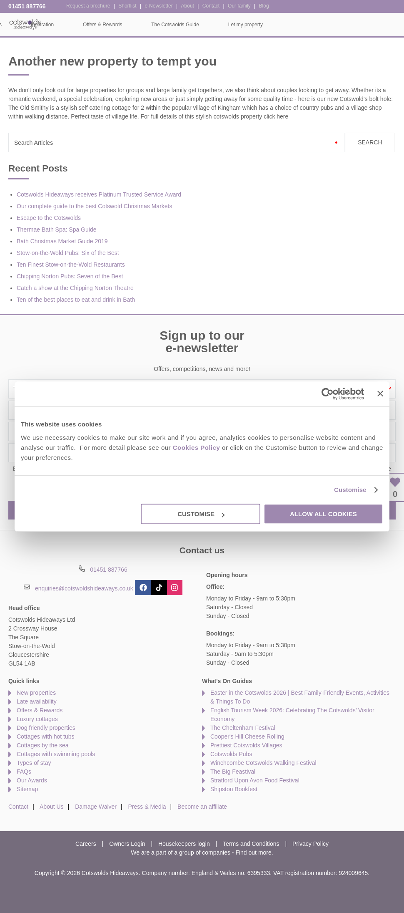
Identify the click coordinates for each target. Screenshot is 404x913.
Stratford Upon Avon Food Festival (254, 780)
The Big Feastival (232, 771)
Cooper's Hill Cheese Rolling (247, 736)
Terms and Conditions (251, 843)
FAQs (24, 771)
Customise (350, 489)
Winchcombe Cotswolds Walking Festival (263, 762)
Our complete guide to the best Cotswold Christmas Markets (94, 206)
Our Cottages (113, 25)
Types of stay (34, 762)
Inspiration (168, 25)
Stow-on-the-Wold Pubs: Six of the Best (68, 253)
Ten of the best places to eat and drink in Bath (76, 299)
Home (63, 25)
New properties (36, 692)
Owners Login (127, 843)
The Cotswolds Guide (302, 25)
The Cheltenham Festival (242, 727)
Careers (85, 843)
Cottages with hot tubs (46, 736)
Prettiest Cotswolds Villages (246, 745)
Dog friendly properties (46, 727)
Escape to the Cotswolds (49, 217)
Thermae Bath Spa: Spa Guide (56, 229)
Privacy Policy (310, 843)
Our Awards (32, 780)
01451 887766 (27, 6)
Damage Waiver (96, 806)
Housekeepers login (184, 843)
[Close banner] (380, 393)
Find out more (253, 852)
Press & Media (147, 806)
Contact (18, 806)
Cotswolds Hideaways (25, 24)
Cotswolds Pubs (231, 754)
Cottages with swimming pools (56, 754)
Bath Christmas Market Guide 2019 (62, 241)
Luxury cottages (37, 719)
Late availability (37, 701)
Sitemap (27, 789)
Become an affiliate (202, 806)
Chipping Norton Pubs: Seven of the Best (70, 276)
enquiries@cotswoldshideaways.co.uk (84, 588)
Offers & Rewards (229, 25)
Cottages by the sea (43, 745)
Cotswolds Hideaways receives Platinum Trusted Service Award (99, 194)
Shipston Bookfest (233, 789)
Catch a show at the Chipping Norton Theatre (75, 288)
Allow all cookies (323, 513)
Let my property (372, 25)
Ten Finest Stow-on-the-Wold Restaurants (71, 264)
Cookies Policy (196, 447)
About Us (52, 806)
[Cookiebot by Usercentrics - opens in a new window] (327, 394)
